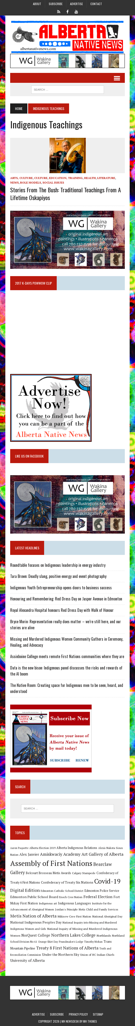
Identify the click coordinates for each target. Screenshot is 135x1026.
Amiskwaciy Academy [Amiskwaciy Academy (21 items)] (60, 854)
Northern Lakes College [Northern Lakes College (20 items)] (73, 935)
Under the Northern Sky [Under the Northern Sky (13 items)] (60, 954)
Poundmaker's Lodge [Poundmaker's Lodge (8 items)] (71, 941)
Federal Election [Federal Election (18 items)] (97, 896)
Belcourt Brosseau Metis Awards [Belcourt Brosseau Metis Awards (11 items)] (48, 873)
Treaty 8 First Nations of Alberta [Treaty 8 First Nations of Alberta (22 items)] (67, 948)
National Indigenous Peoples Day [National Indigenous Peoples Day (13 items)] (36, 922)
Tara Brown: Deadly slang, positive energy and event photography (58, 576)
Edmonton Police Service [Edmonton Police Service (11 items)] (101, 891)
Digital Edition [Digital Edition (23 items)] (25, 890)
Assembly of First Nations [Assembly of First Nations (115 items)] (51, 863)
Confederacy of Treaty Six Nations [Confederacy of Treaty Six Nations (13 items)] (67, 882)
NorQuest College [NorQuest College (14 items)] (35, 935)
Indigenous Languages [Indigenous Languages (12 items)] (74, 903)
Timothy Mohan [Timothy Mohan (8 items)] (93, 941)
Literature (106, 178)
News (14, 182)
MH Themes (90, 1021)
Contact (96, 4)
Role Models (30, 182)
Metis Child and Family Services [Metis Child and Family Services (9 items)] (98, 909)
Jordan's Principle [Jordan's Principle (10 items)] (66, 909)
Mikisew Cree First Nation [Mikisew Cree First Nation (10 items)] (74, 916)
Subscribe (56, 4)
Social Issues (53, 182)
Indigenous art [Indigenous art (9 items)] (48, 903)
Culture (41, 178)
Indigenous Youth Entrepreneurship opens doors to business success (61, 588)
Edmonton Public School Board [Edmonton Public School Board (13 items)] (34, 896)
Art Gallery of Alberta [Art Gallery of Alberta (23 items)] (102, 854)
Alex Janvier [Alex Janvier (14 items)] (29, 854)
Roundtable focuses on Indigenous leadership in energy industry (57, 565)
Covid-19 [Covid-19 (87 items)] (107, 881)
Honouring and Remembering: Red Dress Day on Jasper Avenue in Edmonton (66, 599)
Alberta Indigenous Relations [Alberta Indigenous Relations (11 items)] (76, 848)
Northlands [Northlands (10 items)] (103, 935)
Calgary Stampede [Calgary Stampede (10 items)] (83, 873)
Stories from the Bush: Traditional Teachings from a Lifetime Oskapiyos (65, 193)
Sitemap (98, 1014)
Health (90, 178)
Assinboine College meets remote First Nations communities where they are (67, 656)
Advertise (76, 4)
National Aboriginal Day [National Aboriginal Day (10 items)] (107, 916)
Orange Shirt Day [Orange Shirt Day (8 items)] (48, 941)
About (37, 4)
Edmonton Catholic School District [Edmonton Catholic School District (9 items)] (62, 891)
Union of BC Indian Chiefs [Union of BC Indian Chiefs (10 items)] (97, 954)
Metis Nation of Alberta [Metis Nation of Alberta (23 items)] (33, 916)
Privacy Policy (78, 1014)
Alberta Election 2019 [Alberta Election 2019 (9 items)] (42, 848)
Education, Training (66, 178)
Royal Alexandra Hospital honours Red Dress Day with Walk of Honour (62, 610)
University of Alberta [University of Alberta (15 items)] (27, 960)
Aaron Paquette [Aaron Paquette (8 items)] (19, 848)
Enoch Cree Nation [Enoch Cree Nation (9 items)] (70, 897)
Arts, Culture (21, 178)
